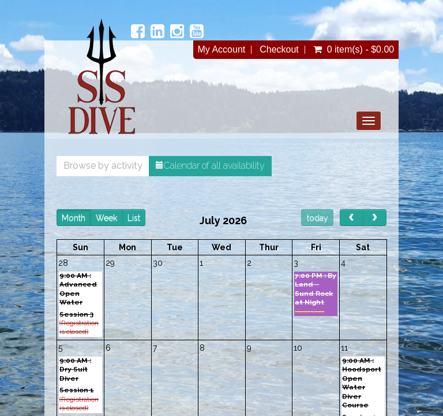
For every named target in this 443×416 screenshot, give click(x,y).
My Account (222, 50)
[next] (374, 217)
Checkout (279, 50)
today (317, 217)
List (133, 217)
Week (106, 217)
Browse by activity (102, 165)
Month (73, 217)
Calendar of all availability (210, 165)
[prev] (351, 217)
